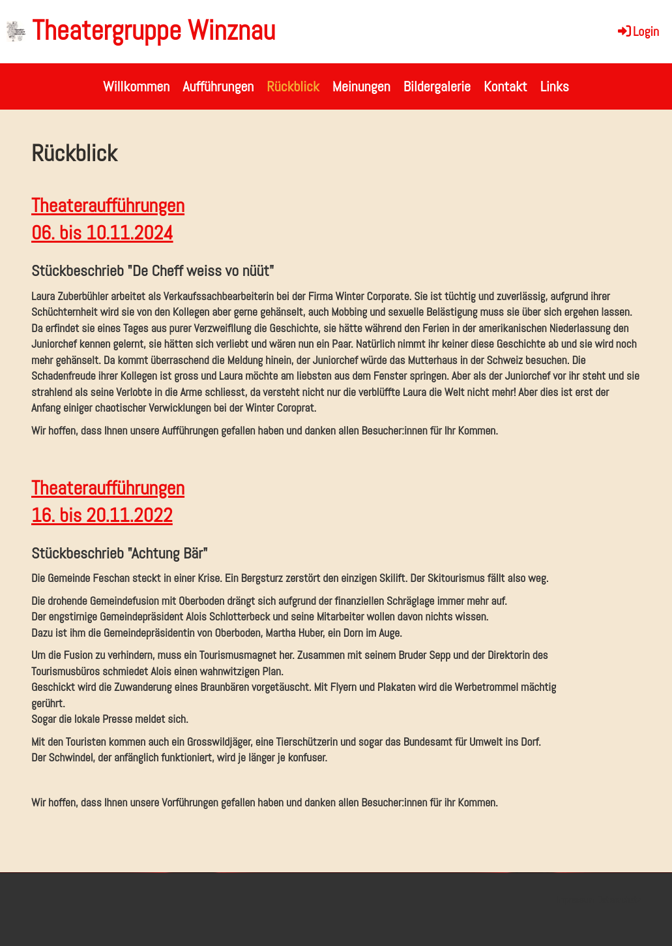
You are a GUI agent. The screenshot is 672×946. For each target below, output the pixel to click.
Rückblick (293, 86)
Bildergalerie (437, 86)
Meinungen (361, 86)
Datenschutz (618, 900)
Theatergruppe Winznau (153, 30)
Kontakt (505, 86)
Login (637, 31)
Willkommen (136, 86)
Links (554, 86)
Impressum (575, 900)
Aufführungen (218, 86)
